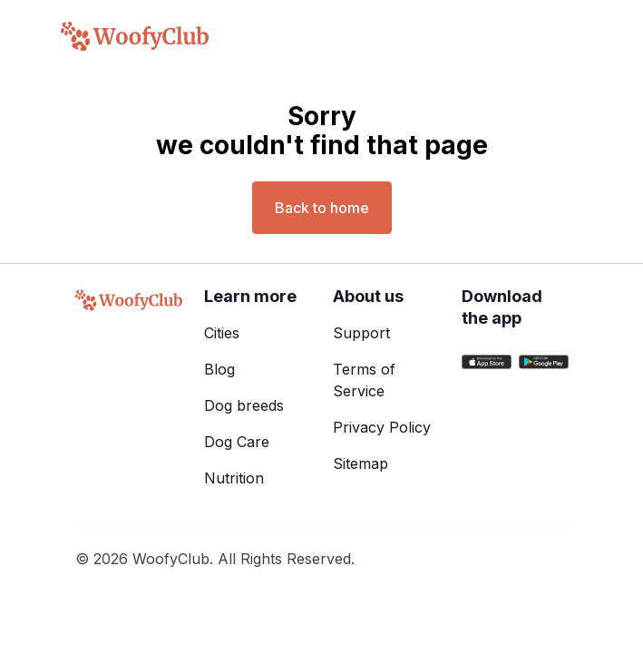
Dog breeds (244, 405)
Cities (221, 333)
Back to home (322, 208)
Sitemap (360, 463)
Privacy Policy (382, 427)
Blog (219, 369)
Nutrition (234, 478)
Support (361, 333)
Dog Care (236, 442)
